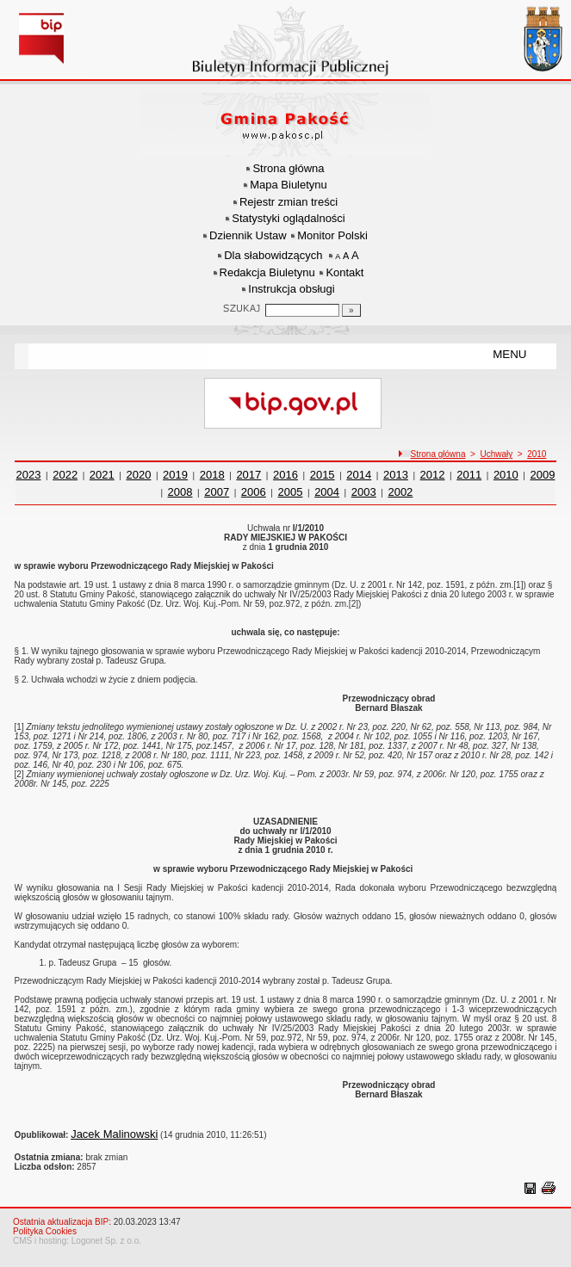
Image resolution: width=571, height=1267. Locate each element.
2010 (536, 454)
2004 (326, 491)
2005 (290, 491)
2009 (543, 474)
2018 (212, 474)
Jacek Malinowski (114, 1134)
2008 (180, 491)
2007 (216, 491)
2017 (248, 474)
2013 (395, 474)
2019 (175, 474)
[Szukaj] (351, 310)
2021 (102, 474)
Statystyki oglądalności (288, 218)
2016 (285, 474)
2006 (253, 491)
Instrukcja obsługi (291, 288)
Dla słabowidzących (273, 255)
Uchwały (496, 454)
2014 (358, 474)
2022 (65, 474)
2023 (28, 474)
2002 (400, 491)
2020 (138, 474)
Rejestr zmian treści (288, 201)
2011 (468, 474)
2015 (322, 474)
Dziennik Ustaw (248, 235)
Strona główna (288, 168)
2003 (363, 491)
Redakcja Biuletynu (267, 272)
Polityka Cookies (45, 1231)
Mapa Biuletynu (288, 184)
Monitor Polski (332, 235)
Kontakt (344, 272)
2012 (432, 474)
